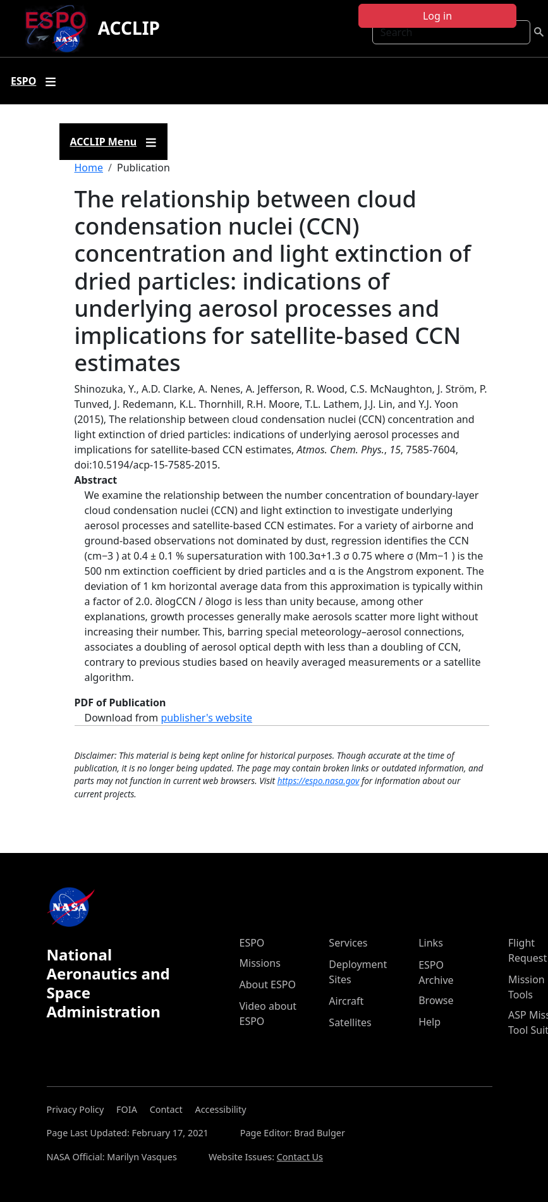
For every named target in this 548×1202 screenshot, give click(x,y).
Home (89, 168)
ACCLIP (129, 28)
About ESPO (268, 984)
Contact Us (300, 1157)
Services (348, 943)
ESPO (252, 943)
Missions (260, 963)
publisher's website (206, 718)
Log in (437, 16)
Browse (435, 1000)
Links (430, 943)
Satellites (350, 1022)
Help (429, 1022)
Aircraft (346, 1001)
